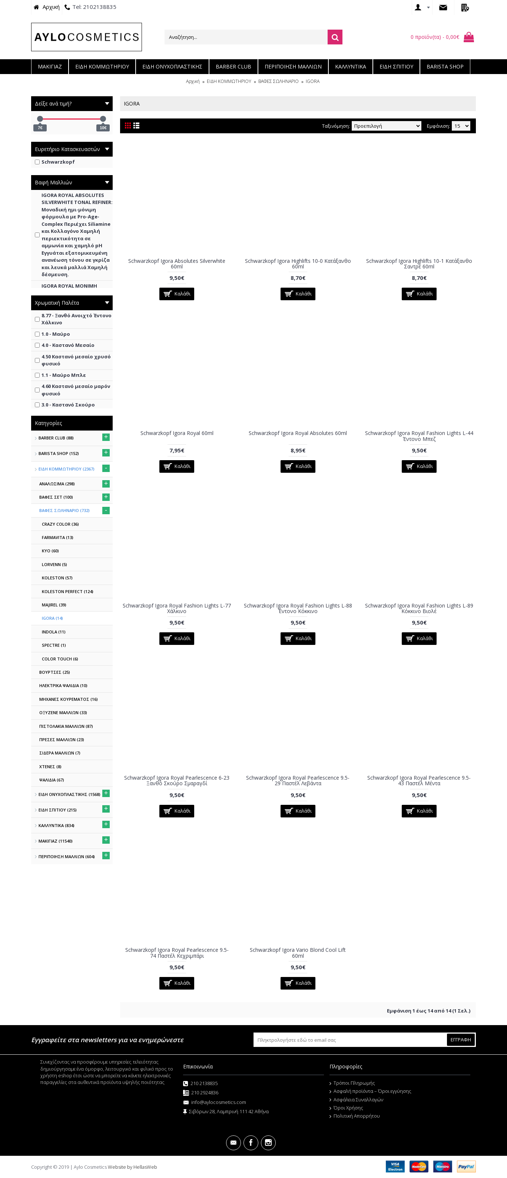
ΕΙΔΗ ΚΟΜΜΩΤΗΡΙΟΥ (229, 81)
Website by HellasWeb (132, 1167)
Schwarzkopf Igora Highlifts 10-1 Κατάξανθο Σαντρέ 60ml (419, 263)
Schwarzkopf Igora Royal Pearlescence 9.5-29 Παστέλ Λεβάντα (297, 780)
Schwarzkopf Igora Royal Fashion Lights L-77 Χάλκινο (177, 608)
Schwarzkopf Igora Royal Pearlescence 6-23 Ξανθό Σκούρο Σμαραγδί (176, 780)
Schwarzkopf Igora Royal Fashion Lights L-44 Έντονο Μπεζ (419, 435)
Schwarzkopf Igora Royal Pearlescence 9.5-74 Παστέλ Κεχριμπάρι (177, 952)
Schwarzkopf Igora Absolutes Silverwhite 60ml (176, 263)
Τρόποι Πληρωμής (352, 1083)
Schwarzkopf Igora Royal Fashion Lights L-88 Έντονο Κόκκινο (298, 608)
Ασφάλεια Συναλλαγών (356, 1100)
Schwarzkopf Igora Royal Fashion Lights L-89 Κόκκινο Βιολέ (419, 608)
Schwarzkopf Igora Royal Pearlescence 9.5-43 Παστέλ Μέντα (419, 780)
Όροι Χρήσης (346, 1108)
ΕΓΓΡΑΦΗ (461, 1039)
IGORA (312, 81)
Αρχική (193, 81)
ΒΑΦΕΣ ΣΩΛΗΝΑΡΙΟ (278, 81)
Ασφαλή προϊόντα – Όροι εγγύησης (370, 1091)
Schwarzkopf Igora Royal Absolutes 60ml (298, 432)
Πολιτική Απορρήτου (354, 1116)
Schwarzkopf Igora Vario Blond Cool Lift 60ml (298, 952)
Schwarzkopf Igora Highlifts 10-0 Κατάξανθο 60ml (298, 263)
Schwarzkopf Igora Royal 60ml (176, 432)
